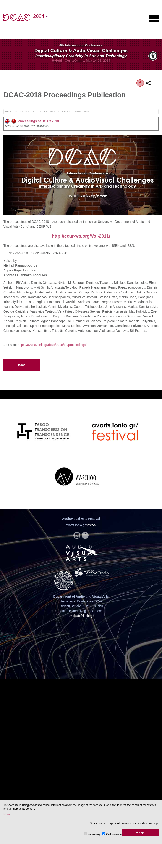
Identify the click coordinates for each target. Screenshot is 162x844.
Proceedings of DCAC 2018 (32, 121)
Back (21, 364)
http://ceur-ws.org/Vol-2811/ (81, 236)
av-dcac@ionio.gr (80, 616)
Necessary (94, 834)
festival (91, 525)
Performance (114, 834)
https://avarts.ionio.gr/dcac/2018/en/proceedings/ (52, 345)
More (6, 814)
